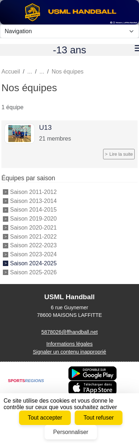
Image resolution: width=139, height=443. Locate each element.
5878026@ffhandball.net (69, 332)
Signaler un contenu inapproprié (69, 352)
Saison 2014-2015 (33, 210)
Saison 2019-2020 (33, 219)
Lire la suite (121, 154)
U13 (45, 127)
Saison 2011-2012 (33, 192)
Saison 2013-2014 (33, 201)
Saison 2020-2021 (33, 228)
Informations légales (69, 344)
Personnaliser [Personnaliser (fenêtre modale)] (70, 432)
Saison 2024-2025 (33, 263)
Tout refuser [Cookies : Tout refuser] (98, 418)
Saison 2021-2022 (33, 237)
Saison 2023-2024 (33, 254)
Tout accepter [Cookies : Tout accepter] (45, 418)
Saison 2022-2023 (33, 245)
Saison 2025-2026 (33, 272)
